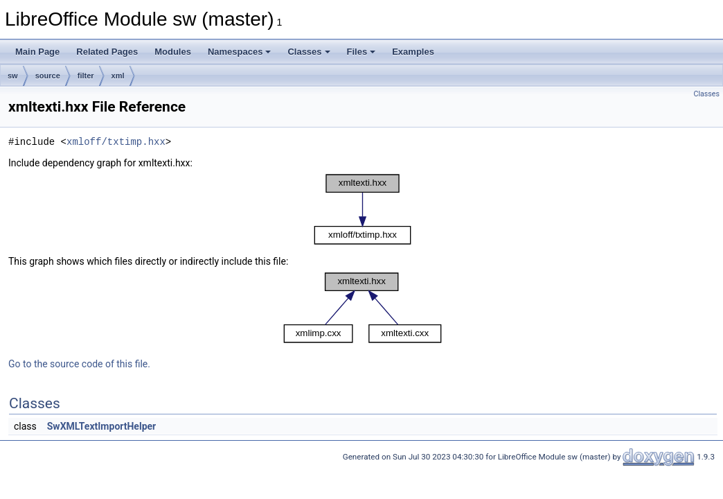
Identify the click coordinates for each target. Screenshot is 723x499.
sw (13, 75)
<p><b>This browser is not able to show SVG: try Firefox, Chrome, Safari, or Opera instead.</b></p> (363, 209)
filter (86, 75)
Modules (172, 51)
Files (361, 51)
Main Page (37, 51)
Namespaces (239, 51)
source (47, 75)
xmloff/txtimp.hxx (116, 141)
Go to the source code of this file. (79, 363)
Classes (308, 51)
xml (118, 75)
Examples (413, 51)
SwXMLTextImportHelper (101, 426)
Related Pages (107, 51)
